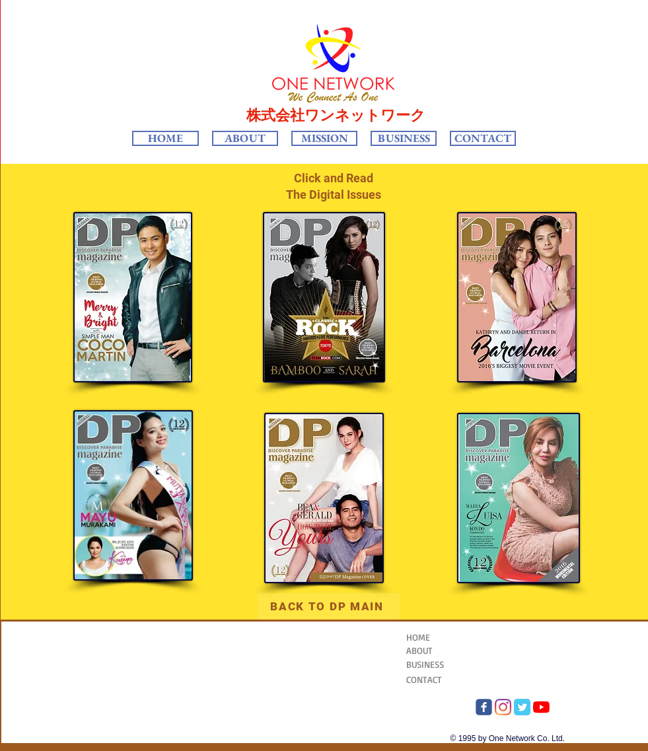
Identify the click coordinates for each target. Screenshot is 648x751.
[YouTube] (541, 707)
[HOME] (439, 637)
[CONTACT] (439, 679)
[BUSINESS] (439, 664)
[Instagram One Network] (503, 707)
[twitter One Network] (522, 707)
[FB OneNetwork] (484, 707)
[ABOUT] (445, 650)
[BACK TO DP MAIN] (329, 606)
